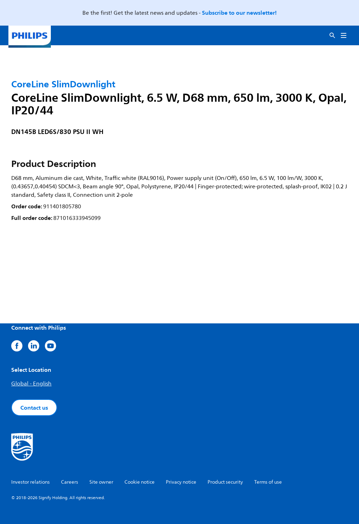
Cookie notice (139, 482)
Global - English (31, 383)
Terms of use (268, 482)
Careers (69, 482)
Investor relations (30, 482)
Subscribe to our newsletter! (239, 13)
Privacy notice (181, 482)
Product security (225, 482)
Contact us (34, 407)
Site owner (101, 482)
